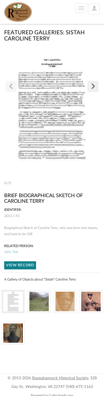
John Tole (11, 251)
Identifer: (13, 209)
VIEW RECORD (20, 265)
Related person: (19, 246)
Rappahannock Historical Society (60, 378)
